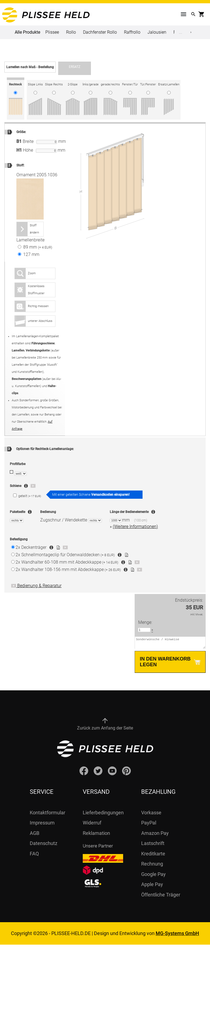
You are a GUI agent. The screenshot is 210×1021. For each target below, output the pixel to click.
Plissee (52, 32)
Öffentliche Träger (160, 897)
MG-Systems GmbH (177, 936)
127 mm (28, 254)
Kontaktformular (47, 815)
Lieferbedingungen (103, 815)
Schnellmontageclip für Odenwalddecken (65, 554)
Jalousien (156, 32)
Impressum (42, 825)
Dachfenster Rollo (100, 32)
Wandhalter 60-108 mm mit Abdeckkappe (67, 562)
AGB (34, 835)
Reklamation (96, 835)
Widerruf (92, 825)
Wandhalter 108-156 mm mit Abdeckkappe (68, 569)
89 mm (35, 247)
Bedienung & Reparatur (36, 585)
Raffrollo (132, 32)
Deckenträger (31, 547)
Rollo (71, 32)
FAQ (34, 856)
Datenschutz (43, 846)
